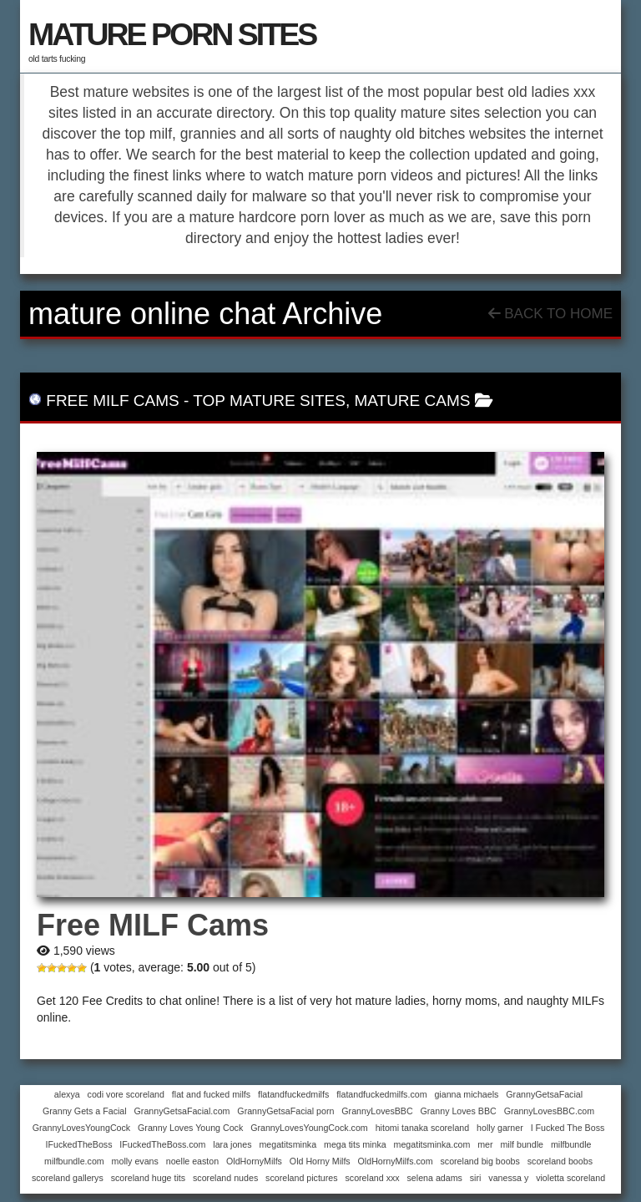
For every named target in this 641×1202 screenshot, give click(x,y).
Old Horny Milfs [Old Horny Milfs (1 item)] (320, 1161)
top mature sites (269, 400)
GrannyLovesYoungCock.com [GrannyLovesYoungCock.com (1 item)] (309, 1128)
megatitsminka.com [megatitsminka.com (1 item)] (432, 1144)
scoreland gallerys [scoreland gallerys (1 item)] (67, 1178)
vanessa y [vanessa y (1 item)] (508, 1178)
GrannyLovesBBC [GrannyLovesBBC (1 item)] (376, 1111)
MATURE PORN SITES (171, 34)
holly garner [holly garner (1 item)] (500, 1128)
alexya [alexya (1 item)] (67, 1094)
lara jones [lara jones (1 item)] (232, 1144)
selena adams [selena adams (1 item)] (434, 1178)
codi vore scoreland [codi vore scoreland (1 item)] (126, 1094)
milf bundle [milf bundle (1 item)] (521, 1144)
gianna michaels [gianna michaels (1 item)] (466, 1094)
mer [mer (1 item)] (484, 1144)
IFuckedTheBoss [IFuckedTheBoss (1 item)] (79, 1144)
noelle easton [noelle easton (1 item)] (192, 1161)
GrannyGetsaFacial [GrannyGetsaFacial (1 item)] (544, 1094)
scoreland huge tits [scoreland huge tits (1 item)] (148, 1178)
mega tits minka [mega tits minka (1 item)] (355, 1144)
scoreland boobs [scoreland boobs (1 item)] (560, 1161)
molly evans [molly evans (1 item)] (135, 1161)
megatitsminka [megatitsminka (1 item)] (287, 1144)
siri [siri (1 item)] (476, 1178)
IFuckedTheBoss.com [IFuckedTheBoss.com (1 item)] (162, 1144)
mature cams (412, 400)
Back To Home (550, 314)
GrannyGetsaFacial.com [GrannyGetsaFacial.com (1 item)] (182, 1111)
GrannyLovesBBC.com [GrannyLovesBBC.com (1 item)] (549, 1111)
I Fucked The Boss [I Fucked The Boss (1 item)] (568, 1128)
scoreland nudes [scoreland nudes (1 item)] (225, 1178)
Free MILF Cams (112, 400)
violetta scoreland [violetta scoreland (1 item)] (570, 1178)
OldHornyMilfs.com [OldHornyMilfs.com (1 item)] (395, 1161)
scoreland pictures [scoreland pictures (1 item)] (301, 1178)
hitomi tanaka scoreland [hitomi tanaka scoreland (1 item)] (423, 1128)
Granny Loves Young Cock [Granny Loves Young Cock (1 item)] (190, 1128)
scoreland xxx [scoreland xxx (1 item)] (372, 1178)
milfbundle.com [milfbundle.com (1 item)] (74, 1161)
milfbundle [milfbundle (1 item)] (571, 1144)
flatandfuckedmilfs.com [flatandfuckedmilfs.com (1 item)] (381, 1094)
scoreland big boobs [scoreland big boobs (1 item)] (479, 1161)
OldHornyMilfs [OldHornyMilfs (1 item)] (254, 1161)
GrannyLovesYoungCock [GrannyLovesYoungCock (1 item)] (82, 1128)
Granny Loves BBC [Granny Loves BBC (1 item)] (459, 1111)
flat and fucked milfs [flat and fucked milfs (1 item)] (211, 1094)
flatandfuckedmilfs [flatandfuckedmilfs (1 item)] (293, 1094)
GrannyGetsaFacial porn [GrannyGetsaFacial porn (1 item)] (285, 1111)
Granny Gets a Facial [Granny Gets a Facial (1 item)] (85, 1111)
